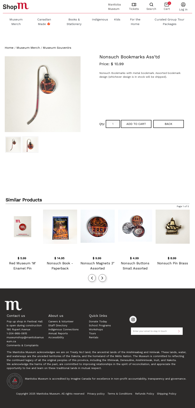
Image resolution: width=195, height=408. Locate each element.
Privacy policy (96, 393)
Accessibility (56, 337)
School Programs (100, 325)
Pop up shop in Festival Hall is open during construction (25, 323)
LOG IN (183, 9)
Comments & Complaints (22, 345)
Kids (117, 19)
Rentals (93, 337)
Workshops (96, 329)
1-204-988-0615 (17, 333)
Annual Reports (58, 333)
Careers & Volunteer (61, 321)
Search (151, 9)
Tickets (134, 9)
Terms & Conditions (119, 393)
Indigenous (100, 19)
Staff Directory (57, 325)
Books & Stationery (74, 22)
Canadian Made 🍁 (44, 22)
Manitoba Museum (114, 7)
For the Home (135, 22)
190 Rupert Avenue (18, 329)
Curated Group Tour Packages (169, 22)
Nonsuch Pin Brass (172, 263)
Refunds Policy (144, 393)
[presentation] (92, 278)
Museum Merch (16, 22)
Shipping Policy (166, 393)
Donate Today (98, 321)
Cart (167, 6)
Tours (92, 333)
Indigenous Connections (63, 329)
